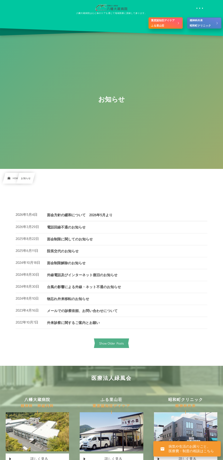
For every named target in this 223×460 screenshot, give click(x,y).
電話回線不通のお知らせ (66, 231)
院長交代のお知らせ (63, 254)
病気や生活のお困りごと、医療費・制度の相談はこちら (191, 449)
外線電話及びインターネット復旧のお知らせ (82, 278)
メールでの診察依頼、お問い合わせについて (82, 314)
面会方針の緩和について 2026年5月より (80, 215)
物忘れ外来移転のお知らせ (68, 302)
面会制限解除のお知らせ (66, 266)
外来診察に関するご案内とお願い (73, 326)
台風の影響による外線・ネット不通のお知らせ (84, 290)
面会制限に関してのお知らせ (70, 243)
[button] (211, 6)
